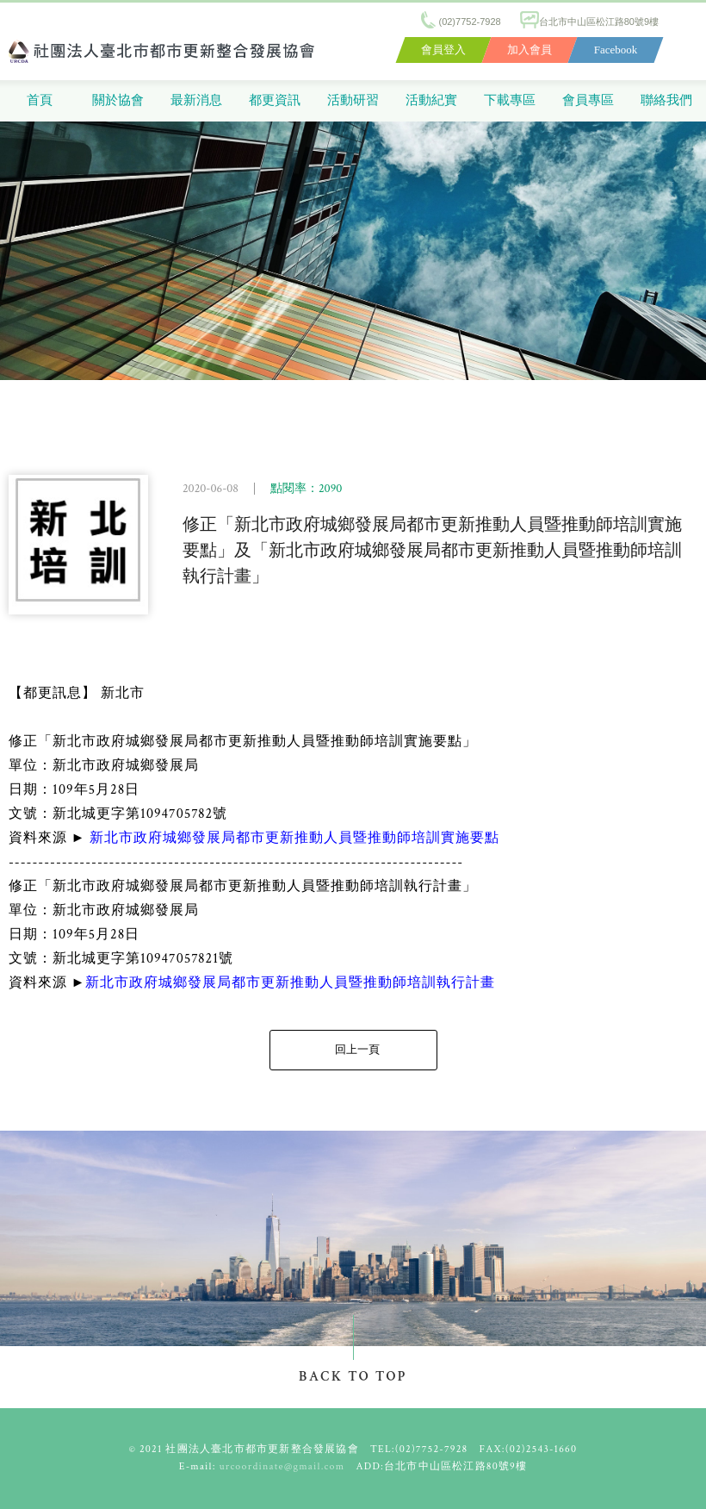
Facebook (616, 49)
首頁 (40, 100)
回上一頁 (357, 1050)
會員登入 (443, 49)
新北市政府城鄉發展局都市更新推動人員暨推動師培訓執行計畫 (290, 983)
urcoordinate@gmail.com (282, 1466)
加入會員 (529, 49)
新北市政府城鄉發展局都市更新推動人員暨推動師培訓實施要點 (294, 838)
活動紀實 (431, 100)
